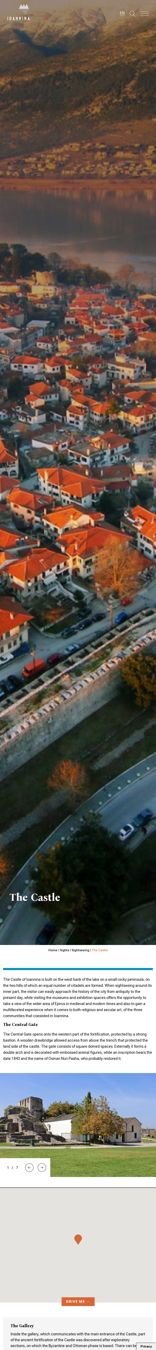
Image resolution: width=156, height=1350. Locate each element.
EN (122, 13)
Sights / (66, 950)
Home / (54, 950)
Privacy (146, 1346)
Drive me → (78, 1302)
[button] (29, 1167)
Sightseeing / (82, 950)
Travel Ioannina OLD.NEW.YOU (18, 13)
